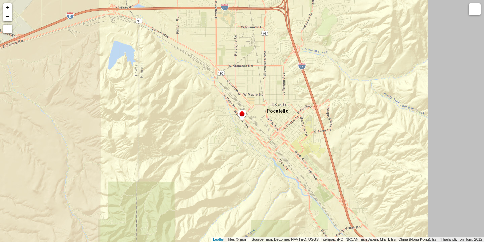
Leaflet (218, 239)
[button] (7, 29)
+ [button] (8, 8)
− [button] (8, 17)
